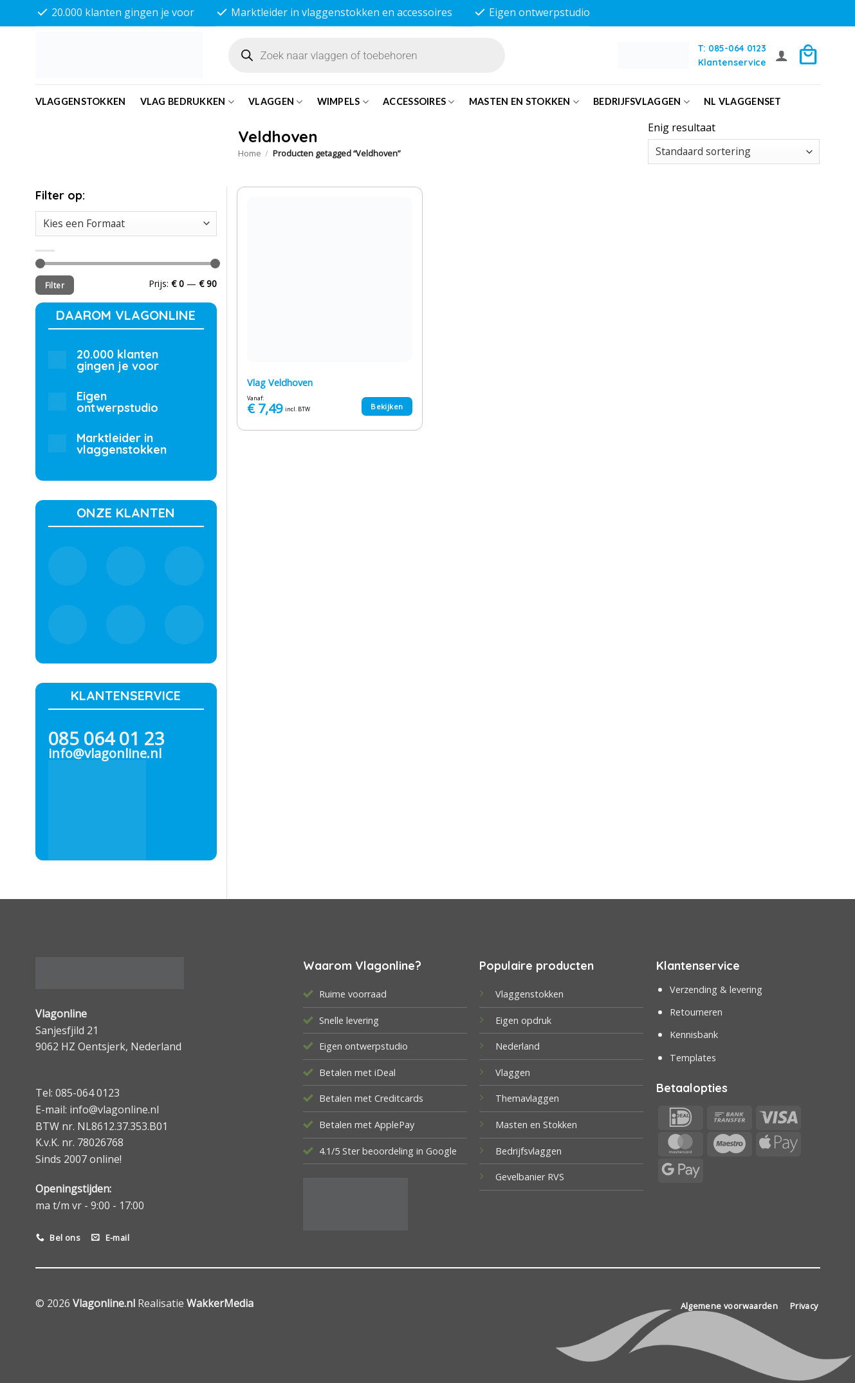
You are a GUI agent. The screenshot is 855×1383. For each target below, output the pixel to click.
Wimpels (343, 102)
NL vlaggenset (743, 101)
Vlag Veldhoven (280, 383)
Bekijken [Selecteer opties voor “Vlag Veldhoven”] (387, 406)
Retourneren (696, 1012)
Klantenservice (732, 62)
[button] (781, 55)
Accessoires (419, 102)
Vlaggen (275, 102)
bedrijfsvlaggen (641, 102)
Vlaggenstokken (80, 101)
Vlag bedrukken (187, 102)
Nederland (517, 1046)
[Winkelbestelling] (734, 151)
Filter (54, 285)
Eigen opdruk (523, 1020)
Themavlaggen (527, 1098)
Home (249, 153)
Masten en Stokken (524, 102)
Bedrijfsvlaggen (528, 1151)
